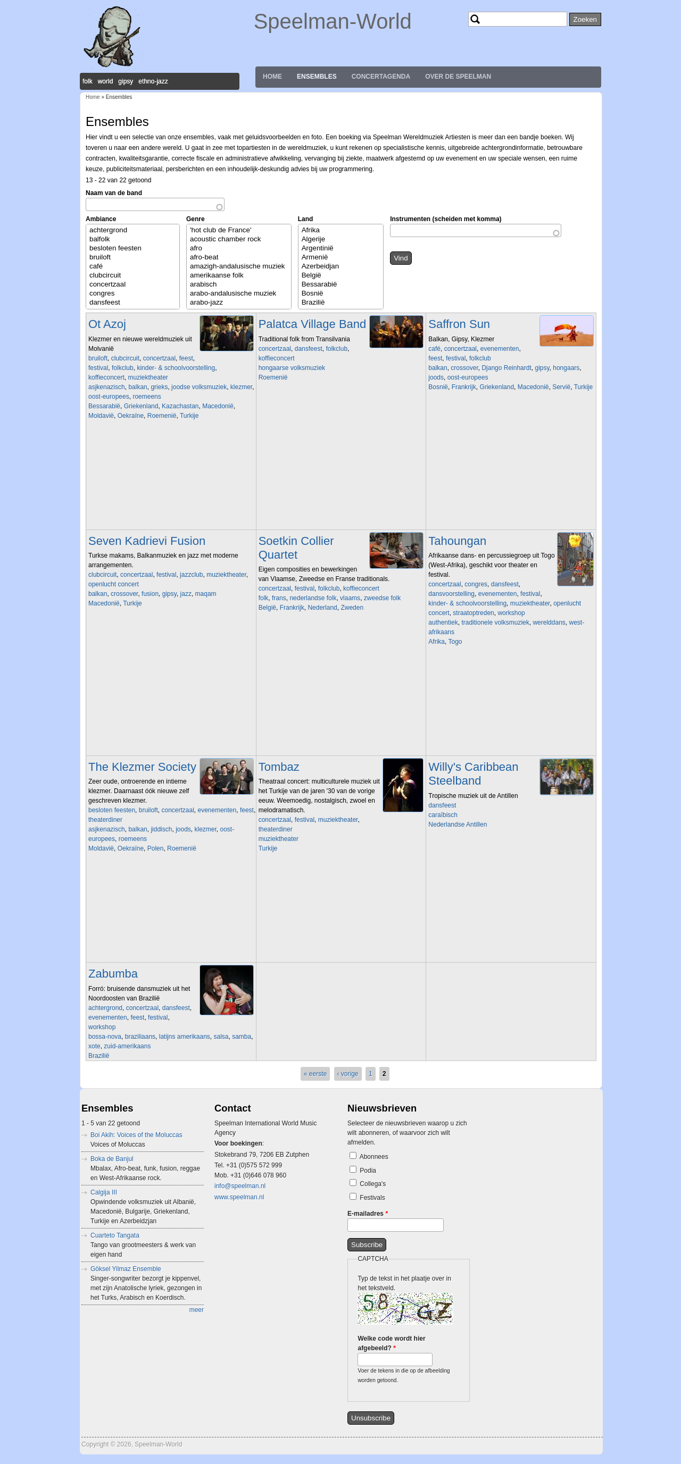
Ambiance (101, 219)
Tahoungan (457, 541)
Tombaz (279, 766)
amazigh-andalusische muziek (239, 266)
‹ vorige (348, 1074)
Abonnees (374, 1156)
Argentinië (341, 248)
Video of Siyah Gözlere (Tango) (333, 906)
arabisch (239, 284)
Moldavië (101, 415)
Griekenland (141, 406)
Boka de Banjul (112, 1159)
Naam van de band (114, 193)
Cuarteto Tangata (114, 1235)
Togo (455, 641)
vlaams (350, 598)
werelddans (549, 622)
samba (241, 1036)
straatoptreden (473, 613)
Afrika (341, 230)
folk (264, 598)
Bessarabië (341, 284)
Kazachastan (180, 406)
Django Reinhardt (506, 368)
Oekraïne (131, 415)
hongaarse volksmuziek (292, 368)
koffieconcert (106, 377)
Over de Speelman (458, 76)
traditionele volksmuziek (495, 622)
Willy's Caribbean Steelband (473, 773)
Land (305, 219)
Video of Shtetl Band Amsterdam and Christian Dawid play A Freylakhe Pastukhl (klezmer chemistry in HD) (162, 906)
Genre (195, 219)
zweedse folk (382, 598)
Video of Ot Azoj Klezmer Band (162, 473)
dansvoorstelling (451, 594)
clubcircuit (132, 275)
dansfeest (132, 302)
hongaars (566, 368)
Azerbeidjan (341, 266)
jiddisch (161, 829)
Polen (155, 848)
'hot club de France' (239, 230)
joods (436, 377)
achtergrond (132, 230)
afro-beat (239, 257)
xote (94, 1046)
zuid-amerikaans (127, 1046)
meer (196, 1310)
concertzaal (132, 284)
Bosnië (341, 293)
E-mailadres (367, 1213)
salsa (220, 1036)
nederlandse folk (312, 598)
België (341, 275)
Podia (368, 1170)
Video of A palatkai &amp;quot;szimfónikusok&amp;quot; (333, 435)
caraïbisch (443, 815)
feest (186, 358)
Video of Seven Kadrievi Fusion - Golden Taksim (162, 661)
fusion (150, 594)
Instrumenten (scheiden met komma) (445, 219)
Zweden (351, 607)
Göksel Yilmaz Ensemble (125, 1269)
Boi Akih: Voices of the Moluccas (136, 1135)
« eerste (315, 1074)
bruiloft (132, 257)
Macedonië (218, 406)
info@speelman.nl (239, 1186)
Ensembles (317, 76)
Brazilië (341, 302)
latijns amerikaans (184, 1036)
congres (132, 293)
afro (239, 248)
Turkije (189, 415)
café (132, 266)
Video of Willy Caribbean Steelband (502, 882)
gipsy (542, 368)
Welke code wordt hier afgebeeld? (391, 1343)
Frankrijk (464, 387)
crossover (464, 368)
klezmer (241, 387)
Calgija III (103, 1192)
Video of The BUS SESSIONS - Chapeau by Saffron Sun (502, 445)
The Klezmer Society (142, 766)
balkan (137, 387)
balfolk (132, 239)
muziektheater (148, 377)
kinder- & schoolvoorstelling (176, 368)
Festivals (372, 1197)
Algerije (341, 239)
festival (98, 368)
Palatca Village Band (313, 324)
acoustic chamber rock (239, 239)
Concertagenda (381, 76)
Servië (561, 387)
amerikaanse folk (239, 275)
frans (279, 598)
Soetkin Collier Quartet (296, 547)
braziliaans (140, 1036)
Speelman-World (333, 21)
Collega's (373, 1184)
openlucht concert (113, 584)
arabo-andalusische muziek (239, 293)
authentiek (443, 622)
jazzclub (191, 574)
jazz (186, 594)
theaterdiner (105, 819)
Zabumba (113, 973)
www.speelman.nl (239, 1197)
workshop (511, 613)
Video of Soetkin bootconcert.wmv (333, 665)
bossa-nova (104, 1036)
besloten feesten (132, 248)
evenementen (499, 348)
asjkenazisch (106, 387)
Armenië (341, 257)
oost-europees (108, 396)
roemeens (146, 396)
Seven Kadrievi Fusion (146, 541)
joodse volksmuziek (199, 387)
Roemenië (162, 415)
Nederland (322, 607)
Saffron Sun (459, 324)
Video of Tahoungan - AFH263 (502, 699)
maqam (206, 594)
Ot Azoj (107, 324)
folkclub (123, 368)
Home (272, 76)
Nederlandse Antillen (457, 824)
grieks (159, 387)
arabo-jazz (239, 302)
